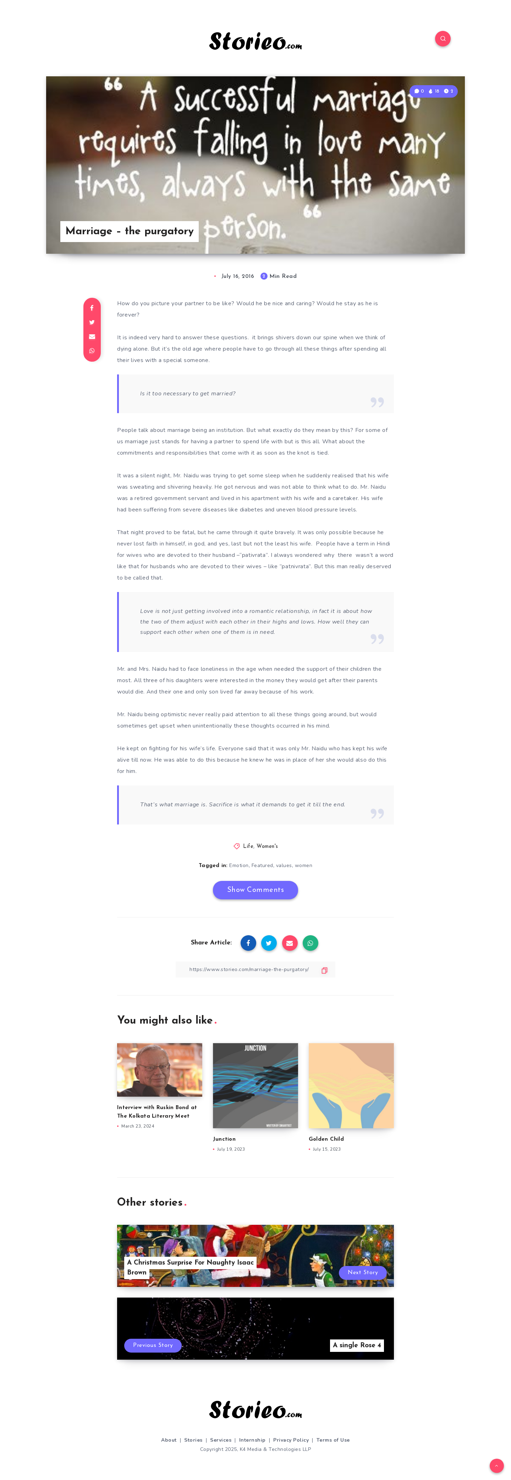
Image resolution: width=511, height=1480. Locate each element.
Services (220, 1440)
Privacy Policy (291, 1440)
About (169, 1440)
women (304, 865)
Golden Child (326, 1139)
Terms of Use (333, 1440)
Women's (267, 846)
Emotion (239, 865)
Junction (224, 1139)
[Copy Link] (255, 969)
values (284, 865)
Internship (252, 1440)
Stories (193, 1440)
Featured (262, 865)
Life (248, 846)
